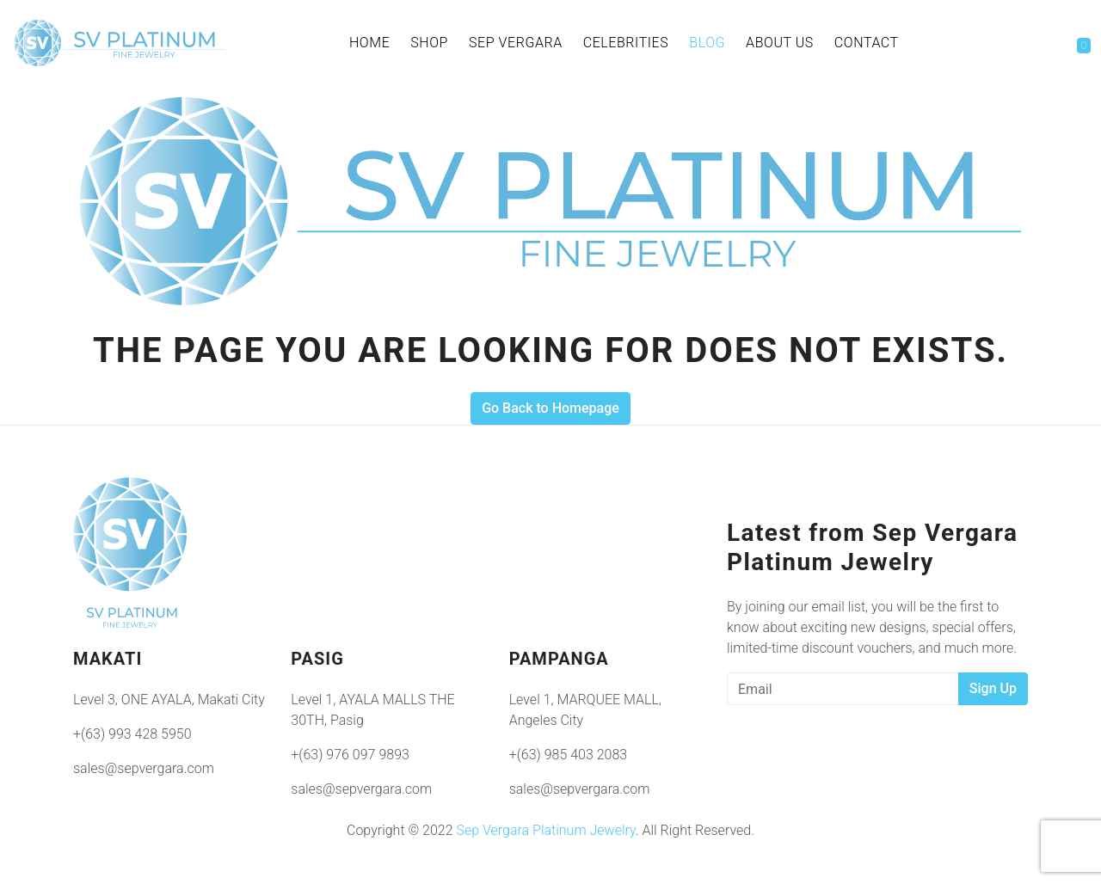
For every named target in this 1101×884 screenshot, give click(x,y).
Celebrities (626, 42)
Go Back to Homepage (550, 408)
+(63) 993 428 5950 (132, 734)
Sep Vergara (516, 42)
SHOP (429, 42)
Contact (866, 42)
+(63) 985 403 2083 (568, 754)
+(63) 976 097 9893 (350, 754)
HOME (369, 42)
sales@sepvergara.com (143, 768)
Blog (707, 42)
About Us (780, 42)
